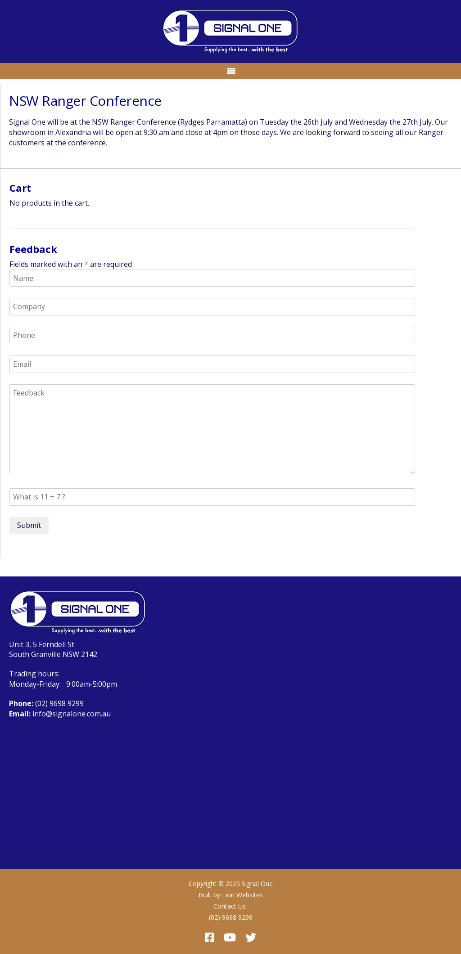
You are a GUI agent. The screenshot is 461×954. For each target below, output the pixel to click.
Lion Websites (242, 895)
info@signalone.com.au (71, 714)
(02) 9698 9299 (59, 703)
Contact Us (229, 906)
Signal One (257, 883)
